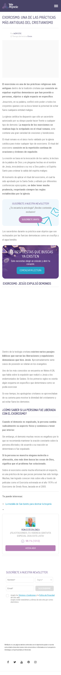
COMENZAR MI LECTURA (30, 270)
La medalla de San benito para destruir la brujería (28, 504)
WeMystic (17, 33)
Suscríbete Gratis (30, 219)
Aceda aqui (30, 548)
